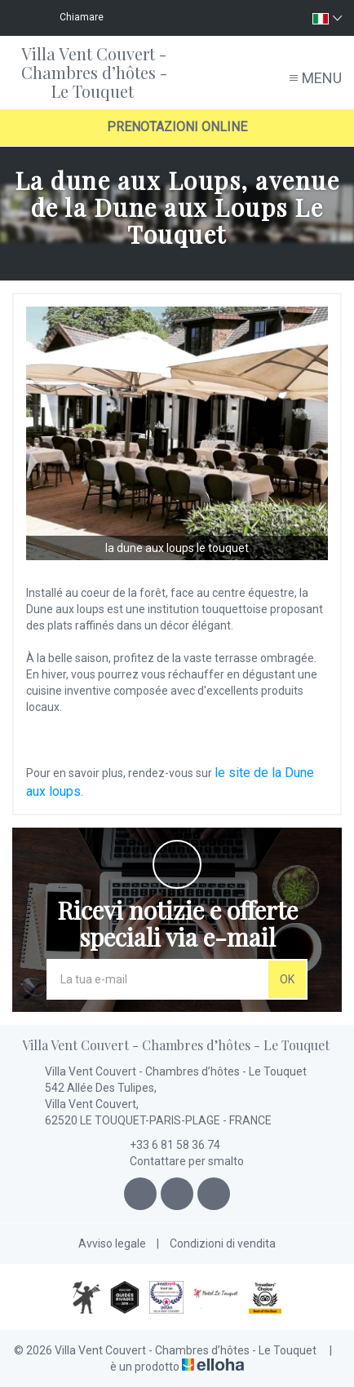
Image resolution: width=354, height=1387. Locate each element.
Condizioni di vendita (223, 1243)
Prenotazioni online (177, 127)
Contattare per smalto (177, 1161)
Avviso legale (112, 1243)
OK (287, 979)
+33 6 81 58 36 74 (165, 1144)
